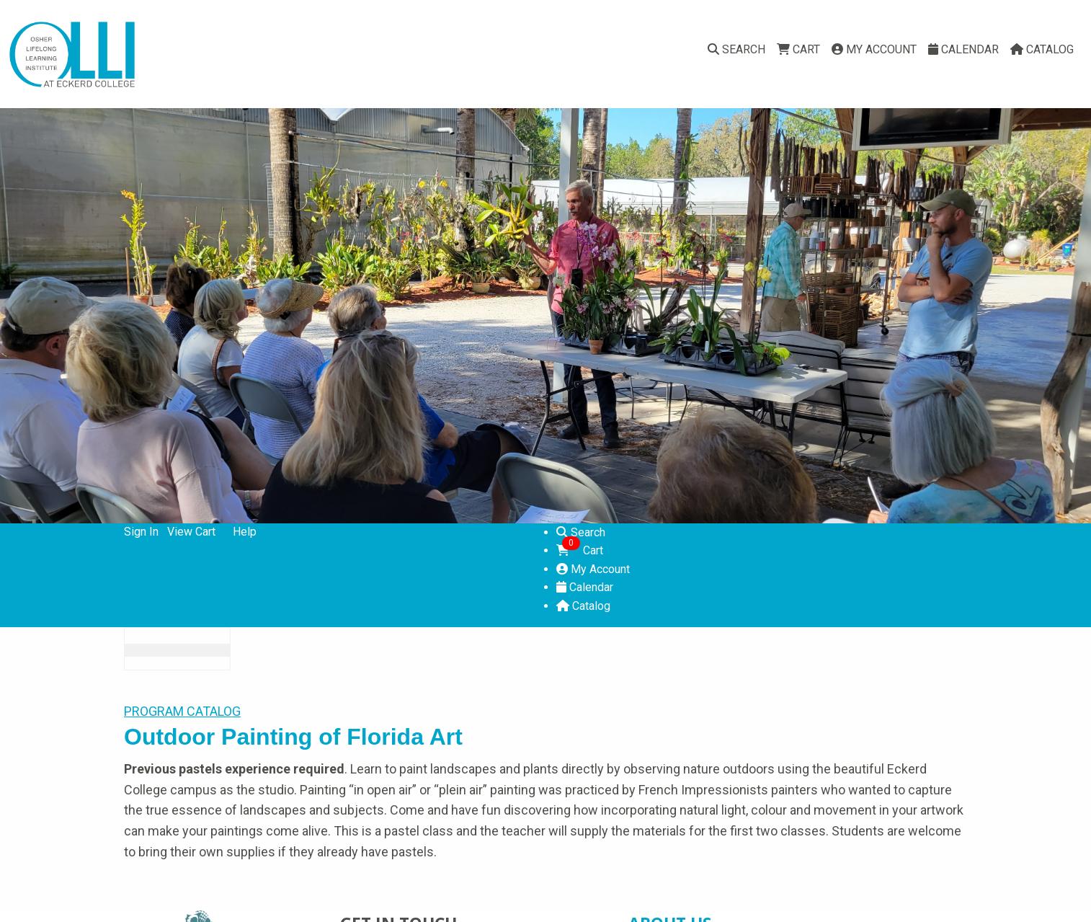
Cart (798, 49)
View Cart (191, 531)
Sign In (141, 531)
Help (245, 531)
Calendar (963, 49)
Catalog (1042, 49)
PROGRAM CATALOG (182, 711)
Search (736, 49)
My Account (874, 49)
